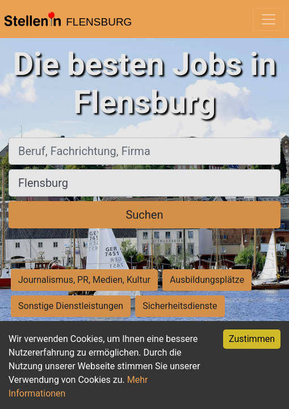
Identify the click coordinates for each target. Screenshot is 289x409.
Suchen (144, 215)
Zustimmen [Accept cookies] (252, 338)
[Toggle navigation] (268, 19)
